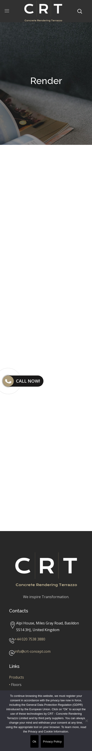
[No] (86, 720)
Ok (34, 741)
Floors (16, 684)
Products (16, 677)
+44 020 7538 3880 (29, 639)
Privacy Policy (52, 741)
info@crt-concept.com (32, 651)
